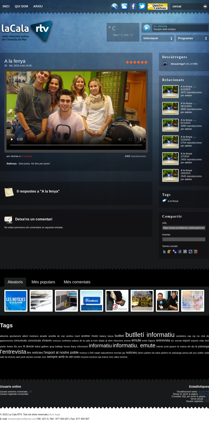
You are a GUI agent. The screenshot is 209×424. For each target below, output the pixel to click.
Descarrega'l (178, 64)
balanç (102, 336)
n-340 (90, 352)
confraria (66, 340)
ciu (198, 336)
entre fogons (148, 340)
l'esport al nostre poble (61, 352)
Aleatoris (15, 282)
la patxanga (202, 346)
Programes (185, 38)
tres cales (114, 357)
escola (178, 340)
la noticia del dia (185, 346)
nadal (97, 352)
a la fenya (173, 201)
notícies (131, 352)
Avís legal (55, 414)
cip (194, 336)
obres (140, 352)
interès (159, 346)
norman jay (119, 352)
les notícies (35, 352)
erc (172, 340)
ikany (73, 346)
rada (206, 352)
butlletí (119, 336)
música (83, 352)
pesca (185, 352)
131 (30, 391)
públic (200, 352)
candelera (181, 336)
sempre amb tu (57, 356)
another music (89, 336)
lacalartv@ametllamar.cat (21, 418)
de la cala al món (88, 340)
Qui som (21, 6)
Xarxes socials (170, 246)
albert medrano (30, 336)
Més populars (43, 282)
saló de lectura (7, 357)
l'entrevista (13, 352)
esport (186, 340)
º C (112, 28)
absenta (4, 336)
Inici (6, 6)
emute (136, 340)
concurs (57, 340)
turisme (124, 357)
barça (110, 336)
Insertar (166, 234)
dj (106, 340)
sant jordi (20, 357)
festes (10, 346)
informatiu (100, 345)
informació (82, 346)
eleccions (118, 340)
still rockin (74, 356)
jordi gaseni (170, 346)
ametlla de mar (56, 336)
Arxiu (38, 6)
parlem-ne (166, 352)
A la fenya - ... (188, 86)
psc (195, 352)
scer (44, 357)
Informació (150, 38)
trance (105, 357)
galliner (45, 346)
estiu (201, 340)
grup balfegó (56, 346)
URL (164, 223)
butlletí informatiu (150, 334)
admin (188, 95)
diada (101, 340)
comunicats (20, 340)
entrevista (163, 340)
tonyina (85, 357)
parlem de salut (152, 352)
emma (127, 340)
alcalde (43, 336)
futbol (37, 346)
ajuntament (15, 336)
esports (194, 340)
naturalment (107, 352)
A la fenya (26, 156)
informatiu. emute (134, 345)
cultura (75, 340)
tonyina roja (95, 357)
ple (190, 352)
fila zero (18, 346)
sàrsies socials (33, 357)
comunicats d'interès (40, 340)
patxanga (177, 352)
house (67, 346)
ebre (110, 340)
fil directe (28, 346)
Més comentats (77, 282)
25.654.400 (203, 391)
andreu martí (73, 336)
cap (189, 336)
